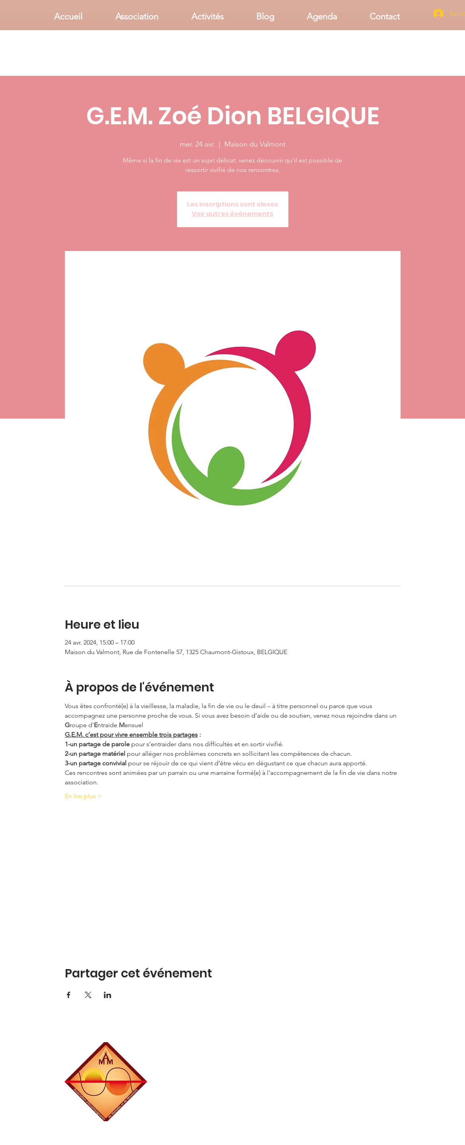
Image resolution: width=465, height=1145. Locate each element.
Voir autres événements (232, 213)
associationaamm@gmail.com (369, 1118)
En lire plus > (83, 796)
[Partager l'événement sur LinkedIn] (107, 995)
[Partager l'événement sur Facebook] (68, 995)
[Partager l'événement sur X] (88, 995)
